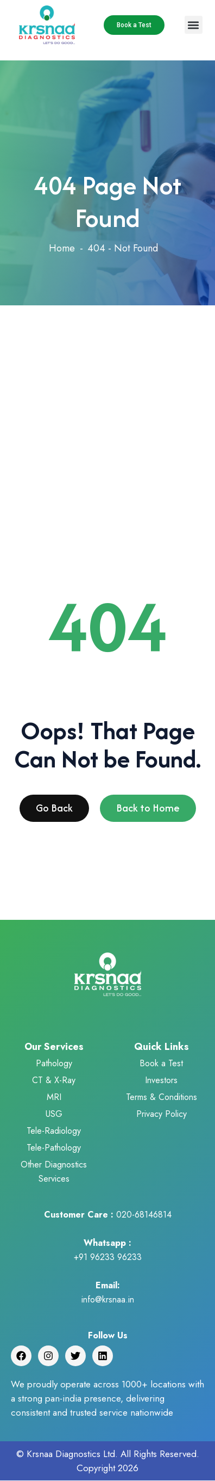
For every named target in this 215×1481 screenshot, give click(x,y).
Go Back (54, 811)
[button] (194, 25)
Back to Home (148, 811)
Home (62, 248)
